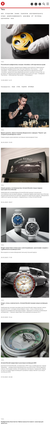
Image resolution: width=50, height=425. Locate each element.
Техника (17, 13)
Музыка (3, 16)
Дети (34, 398)
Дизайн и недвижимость (14, 16)
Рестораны (38, 16)
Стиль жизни (14, 401)
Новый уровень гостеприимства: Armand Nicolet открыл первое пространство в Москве (21, 188)
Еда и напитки (5, 18)
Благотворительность (36, 13)
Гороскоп (36, 401)
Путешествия (9, 13)
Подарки (24, 86)
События (29, 401)
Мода (13, 86)
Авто (2, 13)
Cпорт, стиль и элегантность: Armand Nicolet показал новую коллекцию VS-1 (24, 303)
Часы (12, 18)
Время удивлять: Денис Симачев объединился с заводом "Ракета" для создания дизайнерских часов (23, 133)
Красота (40, 398)
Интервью (31, 86)
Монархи (15, 398)
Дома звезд (26, 16)
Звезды (8, 398)
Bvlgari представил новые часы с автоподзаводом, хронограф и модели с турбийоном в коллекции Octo (24, 248)
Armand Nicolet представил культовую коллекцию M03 (18, 363)
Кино (22, 401)
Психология (24, 13)
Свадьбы (28, 398)
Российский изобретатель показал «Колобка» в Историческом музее (23, 64)
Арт (32, 16)
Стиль (18, 86)
